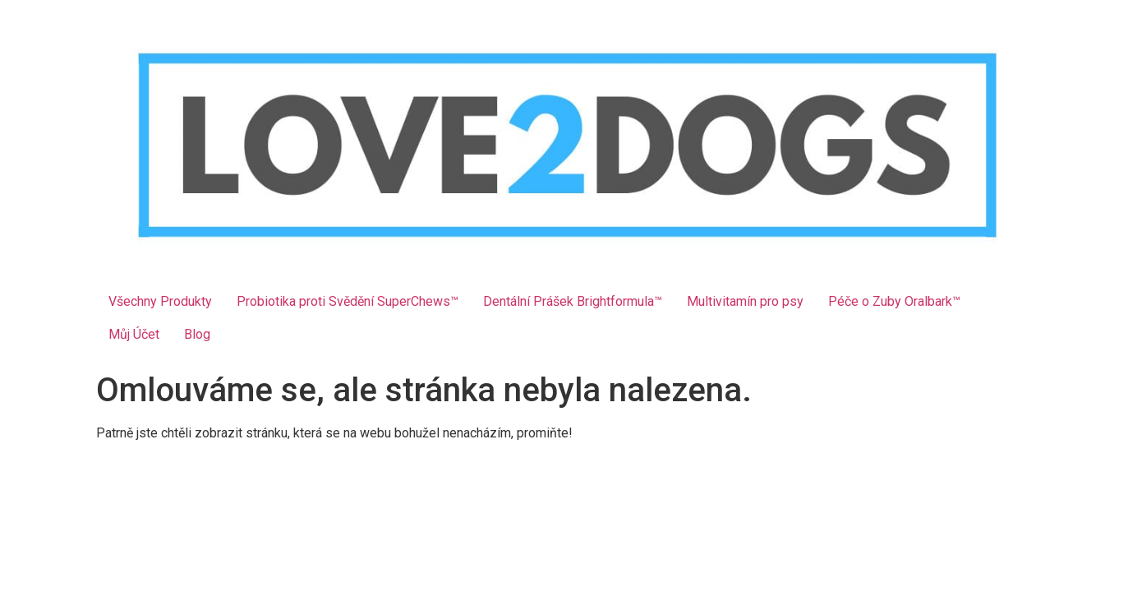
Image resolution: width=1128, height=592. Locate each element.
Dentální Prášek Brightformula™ (572, 301)
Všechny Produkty (160, 301)
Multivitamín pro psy (745, 301)
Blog (197, 334)
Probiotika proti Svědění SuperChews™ (347, 301)
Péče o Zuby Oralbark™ (894, 301)
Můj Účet (133, 334)
